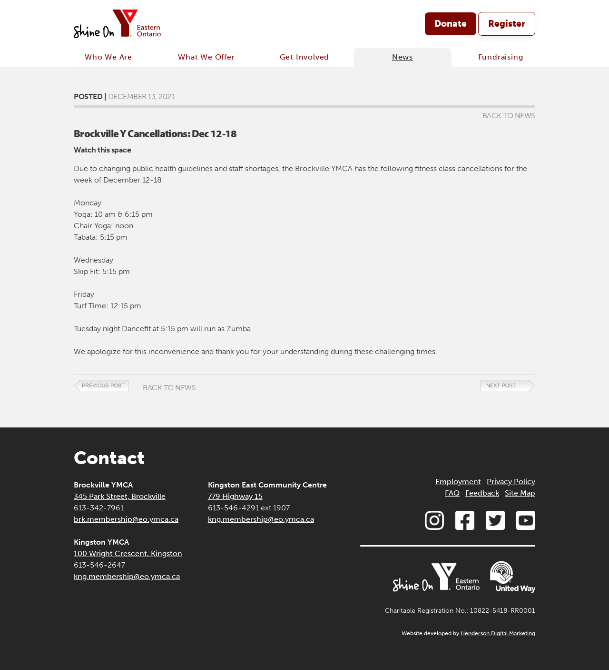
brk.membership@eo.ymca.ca (126, 519)
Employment (458, 481)
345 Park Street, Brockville (120, 496)
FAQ (452, 492)
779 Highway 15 (235, 496)
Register (506, 23)
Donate (450, 23)
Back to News (508, 115)
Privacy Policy (511, 481)
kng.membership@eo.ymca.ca (127, 576)
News (402, 56)
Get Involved (305, 56)
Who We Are (108, 56)
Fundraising (500, 56)
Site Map (520, 492)
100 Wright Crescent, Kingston (128, 553)
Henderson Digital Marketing (498, 633)
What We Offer (206, 56)
